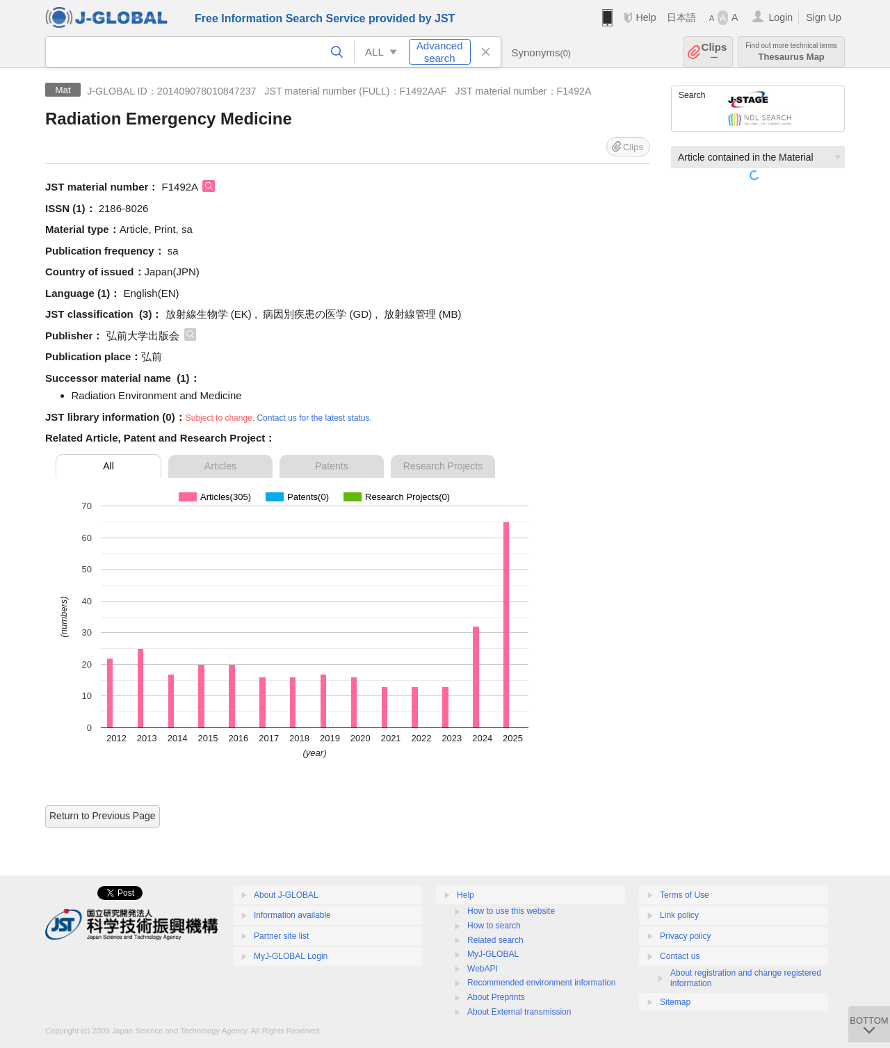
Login (780, 17)
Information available (292, 915)
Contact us (679, 956)
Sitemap (675, 1002)
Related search (495, 940)
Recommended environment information (541, 982)
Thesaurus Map (791, 52)
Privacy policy (685, 936)
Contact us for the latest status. (314, 418)
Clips (714, 52)
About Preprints (496, 997)
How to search (494, 925)
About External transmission (519, 1012)
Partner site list (281, 936)
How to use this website (511, 911)
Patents (331, 465)
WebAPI (482, 969)
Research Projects (443, 465)
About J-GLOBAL (286, 895)
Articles (220, 465)
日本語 (681, 17)
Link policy (679, 915)
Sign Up (823, 17)
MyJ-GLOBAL (493, 954)
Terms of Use (684, 895)
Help (646, 17)
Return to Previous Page (102, 815)
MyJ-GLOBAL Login (290, 956)
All (108, 465)
